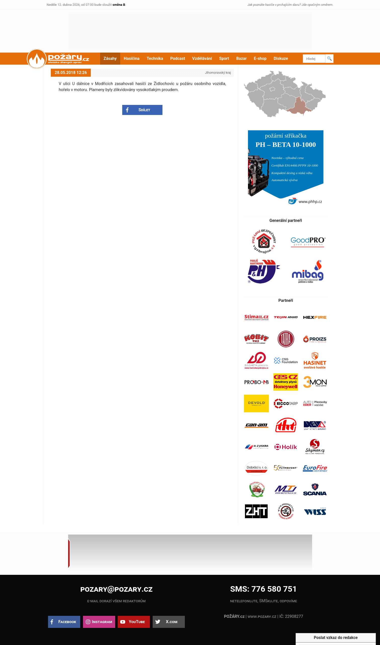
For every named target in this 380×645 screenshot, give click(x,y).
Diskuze (281, 58)
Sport (224, 58)
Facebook (67, 621)
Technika (155, 58)
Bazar (241, 58)
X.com (171, 621)
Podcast (177, 58)
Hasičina (131, 58)
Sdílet (144, 109)
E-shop (260, 58)
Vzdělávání (202, 58)
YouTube (137, 621)
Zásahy (110, 58)
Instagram (102, 621)
